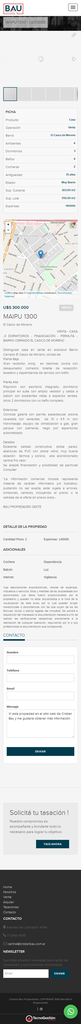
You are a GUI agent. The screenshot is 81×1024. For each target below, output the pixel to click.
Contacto (9, 912)
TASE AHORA (53, 844)
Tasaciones (11, 907)
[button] (73, 34)
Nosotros (9, 892)
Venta (7, 897)
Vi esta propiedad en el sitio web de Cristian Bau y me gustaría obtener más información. (40, 724)
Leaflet (7, 293)
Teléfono (13, 670)
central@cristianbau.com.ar (26, 944)
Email (10, 688)
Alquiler (8, 902)
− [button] (8, 230)
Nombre (12, 652)
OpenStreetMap (34, 293)
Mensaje (13, 707)
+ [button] (8, 224)
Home (7, 887)
